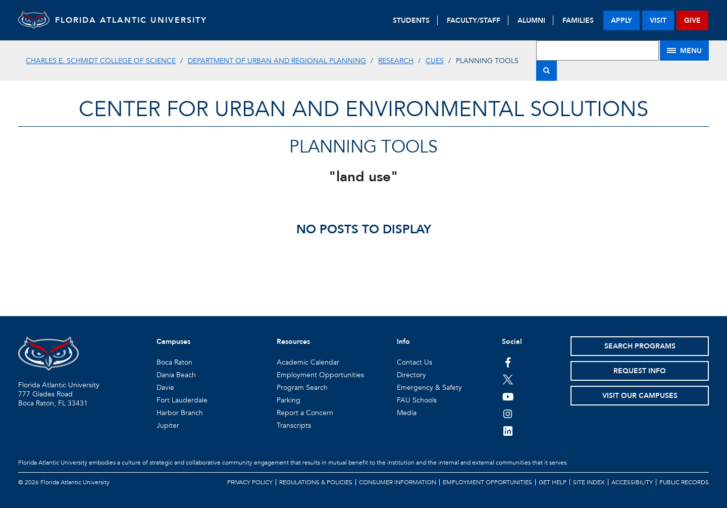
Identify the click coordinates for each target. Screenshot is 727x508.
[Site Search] (597, 50)
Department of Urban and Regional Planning (277, 61)
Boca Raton (174, 362)
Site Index (589, 482)
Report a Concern (305, 413)
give (692, 20)
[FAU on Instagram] (508, 414)
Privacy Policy (250, 482)
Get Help (552, 482)
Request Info (639, 371)
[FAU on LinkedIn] (508, 431)
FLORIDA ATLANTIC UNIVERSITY (145, 20)
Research (395, 61)
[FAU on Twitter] (508, 379)
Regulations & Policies (315, 482)
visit (658, 20)
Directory (411, 375)
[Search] (546, 71)
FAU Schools (417, 400)
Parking (288, 400)
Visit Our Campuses (640, 395)
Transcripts (294, 425)
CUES (435, 61)
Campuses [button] (173, 341)
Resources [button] (293, 341)
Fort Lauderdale (182, 400)
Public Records (684, 482)
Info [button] (403, 341)
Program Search (302, 387)
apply (621, 20)
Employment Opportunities (320, 375)
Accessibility (632, 482)
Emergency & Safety (429, 387)
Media (407, 413)
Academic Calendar (308, 362)
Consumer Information (397, 482)
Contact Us (414, 362)
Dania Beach (176, 375)
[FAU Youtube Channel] (508, 396)
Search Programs (640, 346)
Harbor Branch (180, 413)
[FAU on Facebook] (508, 362)
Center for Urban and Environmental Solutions (363, 109)
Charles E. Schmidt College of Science (101, 61)
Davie (165, 387)
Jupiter (168, 425)
